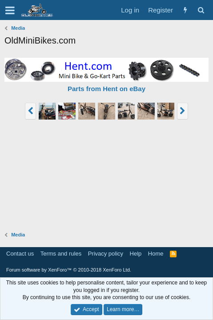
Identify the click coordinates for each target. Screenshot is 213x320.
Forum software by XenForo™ (68, 269)
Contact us (20, 253)
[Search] (201, 10)
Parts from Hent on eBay (106, 88)
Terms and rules (60, 253)
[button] (10, 10)
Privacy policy (105, 253)
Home (156, 253)
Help (136, 253)
